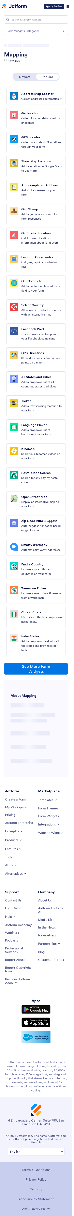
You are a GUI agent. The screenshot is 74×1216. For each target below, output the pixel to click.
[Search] (7, 19)
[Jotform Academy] (18, 925)
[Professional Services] (19, 950)
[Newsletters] (47, 935)
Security (36, 1189)
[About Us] (45, 900)
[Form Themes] (48, 808)
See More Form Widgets (36, 669)
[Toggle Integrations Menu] (49, 824)
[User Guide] (13, 908)
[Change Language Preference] (36, 1151)
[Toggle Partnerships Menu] (49, 943)
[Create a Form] (15, 799)
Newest (24, 77)
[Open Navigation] (68, 6)
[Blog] (41, 952)
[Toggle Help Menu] (10, 916)
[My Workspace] (16, 807)
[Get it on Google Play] (35, 1009)
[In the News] (47, 927)
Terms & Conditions (36, 1170)
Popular (47, 77)
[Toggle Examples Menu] (14, 831)
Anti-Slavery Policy (36, 1209)
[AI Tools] (11, 865)
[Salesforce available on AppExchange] (35, 1037)
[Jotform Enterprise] (19, 823)
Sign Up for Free (53, 6)
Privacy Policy (36, 1179)
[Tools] (9, 857)
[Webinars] (12, 932)
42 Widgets (14, 60)
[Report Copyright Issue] (19, 969)
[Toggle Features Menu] (13, 848)
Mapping (16, 54)
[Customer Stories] (51, 959)
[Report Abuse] (15, 959)
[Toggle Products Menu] (13, 839)
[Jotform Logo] (14, 6)
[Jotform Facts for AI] (52, 910)
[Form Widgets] (48, 816)
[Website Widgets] (50, 832)
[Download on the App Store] (35, 1022)
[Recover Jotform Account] (19, 981)
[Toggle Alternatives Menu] (16, 873)
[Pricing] (10, 815)
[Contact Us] (13, 900)
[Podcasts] (11, 940)
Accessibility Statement (36, 1199)
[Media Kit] (45, 919)
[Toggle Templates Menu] (47, 799)
